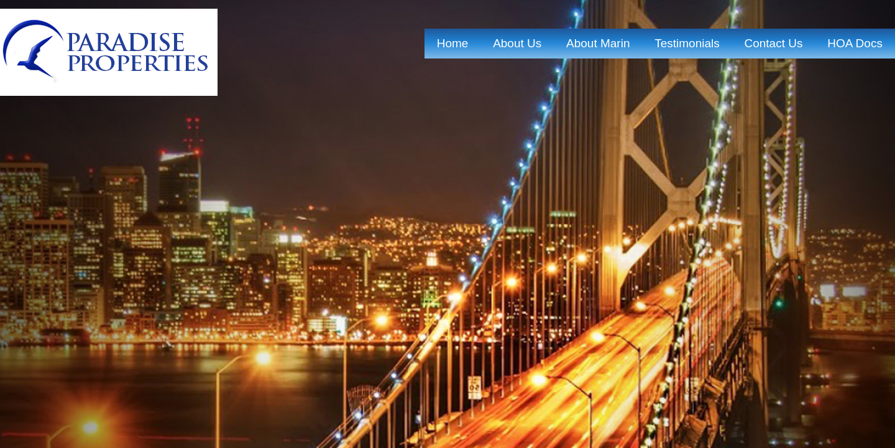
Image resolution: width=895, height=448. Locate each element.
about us (517, 43)
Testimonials (687, 43)
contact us (773, 43)
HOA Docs (855, 43)
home (453, 43)
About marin (598, 43)
